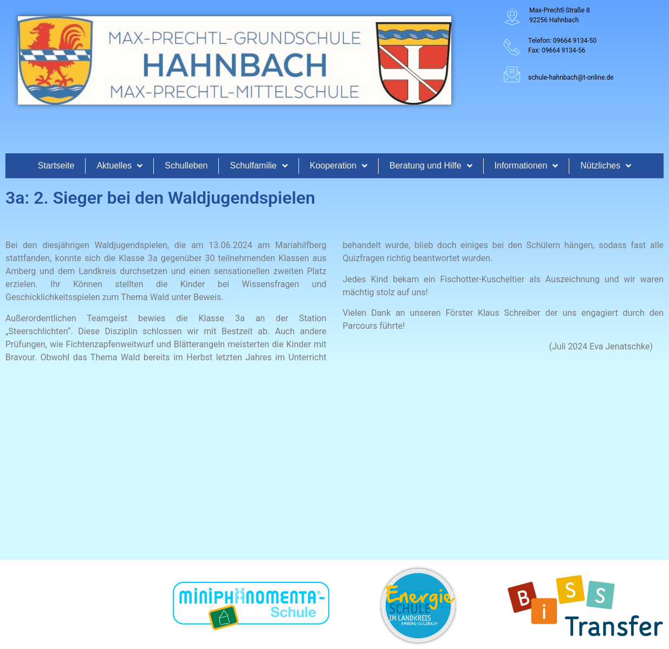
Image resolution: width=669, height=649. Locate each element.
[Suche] (432, 555)
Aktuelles (119, 166)
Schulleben (186, 165)
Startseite (56, 165)
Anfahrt (533, 554)
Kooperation (338, 166)
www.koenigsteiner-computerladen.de (429, 635)
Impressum (580, 554)
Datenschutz (634, 554)
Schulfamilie (258, 166)
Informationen (526, 166)
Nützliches (605, 166)
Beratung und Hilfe (430, 166)
